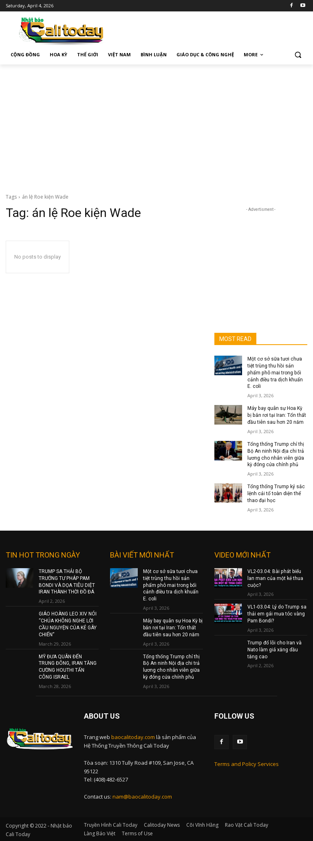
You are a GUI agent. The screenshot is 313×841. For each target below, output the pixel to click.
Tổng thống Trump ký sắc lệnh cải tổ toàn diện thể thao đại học (275, 493)
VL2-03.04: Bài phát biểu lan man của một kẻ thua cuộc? (275, 578)
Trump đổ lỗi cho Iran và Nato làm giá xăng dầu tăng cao (274, 649)
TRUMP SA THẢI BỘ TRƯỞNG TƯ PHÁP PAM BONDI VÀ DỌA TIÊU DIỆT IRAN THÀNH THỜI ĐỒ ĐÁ (67, 581)
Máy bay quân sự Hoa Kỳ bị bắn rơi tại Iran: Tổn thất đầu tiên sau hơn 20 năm (277, 415)
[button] (297, 54)
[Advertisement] (156, 126)
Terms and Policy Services (246, 763)
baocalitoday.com (133, 736)
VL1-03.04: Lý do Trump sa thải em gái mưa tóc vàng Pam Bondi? (276, 613)
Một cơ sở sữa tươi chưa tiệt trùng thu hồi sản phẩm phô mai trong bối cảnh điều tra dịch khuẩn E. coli (275, 372)
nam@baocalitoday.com (142, 795)
